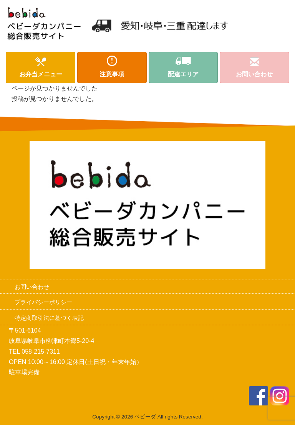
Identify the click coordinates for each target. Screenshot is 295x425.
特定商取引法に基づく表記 (49, 318)
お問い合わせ (32, 286)
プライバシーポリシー (43, 302)
